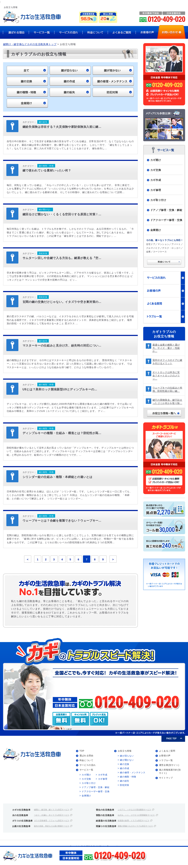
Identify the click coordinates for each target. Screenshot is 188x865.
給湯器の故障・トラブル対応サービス (133, 821)
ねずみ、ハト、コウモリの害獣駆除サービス (136, 815)
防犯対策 (124, 785)
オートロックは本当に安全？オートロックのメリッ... (166, 375)
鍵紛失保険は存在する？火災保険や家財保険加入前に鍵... (62, 126)
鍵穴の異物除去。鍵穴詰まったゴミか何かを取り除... (167, 402)
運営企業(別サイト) (169, 765)
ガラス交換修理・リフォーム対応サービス (51, 821)
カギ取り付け (158, 200)
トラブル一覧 (166, 760)
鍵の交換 (124, 764)
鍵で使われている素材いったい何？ (47, 170)
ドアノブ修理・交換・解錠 (166, 210)
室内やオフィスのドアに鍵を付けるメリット (167, 362)
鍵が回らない (127, 756)
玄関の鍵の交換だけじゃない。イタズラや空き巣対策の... (62, 301)
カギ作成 (155, 180)
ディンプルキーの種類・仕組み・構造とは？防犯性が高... (62, 433)
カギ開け (155, 160)
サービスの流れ (88, 765)
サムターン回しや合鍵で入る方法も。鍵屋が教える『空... (62, 258)
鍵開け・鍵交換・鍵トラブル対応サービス (51, 810)
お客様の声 (165, 755)
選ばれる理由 (86, 755)
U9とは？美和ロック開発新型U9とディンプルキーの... (60, 389)
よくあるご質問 (167, 751)
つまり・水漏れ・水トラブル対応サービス (51, 815)
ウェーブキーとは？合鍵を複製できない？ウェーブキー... (62, 520)
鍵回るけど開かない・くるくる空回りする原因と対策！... (62, 214)
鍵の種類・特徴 (128, 776)
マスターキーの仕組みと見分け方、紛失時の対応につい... (62, 345)
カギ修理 (155, 190)
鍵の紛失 (124, 781)
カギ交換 (155, 170)
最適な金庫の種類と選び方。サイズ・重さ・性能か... (166, 348)
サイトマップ (166, 778)
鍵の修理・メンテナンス (132, 772)
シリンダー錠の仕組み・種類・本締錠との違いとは (57, 476)
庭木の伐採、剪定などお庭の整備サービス (51, 826)
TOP (82, 751)
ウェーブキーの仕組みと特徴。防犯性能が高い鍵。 (167, 389)
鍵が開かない (127, 760)
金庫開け (155, 230)
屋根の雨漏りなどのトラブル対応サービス (135, 826)
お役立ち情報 (125, 751)
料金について (86, 760)
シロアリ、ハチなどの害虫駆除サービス (134, 810)
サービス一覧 (86, 770)
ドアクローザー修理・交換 (166, 220)
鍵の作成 (124, 768)
